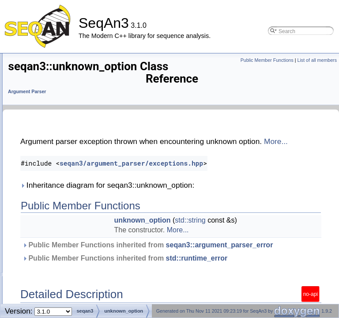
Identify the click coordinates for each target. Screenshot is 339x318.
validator (40, 219)
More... (200, 148)
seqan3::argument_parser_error (186, 262)
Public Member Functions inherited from (203, 257)
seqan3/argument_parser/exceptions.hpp (241, 171)
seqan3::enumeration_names (67, 267)
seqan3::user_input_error (62, 195)
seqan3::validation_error (60, 207)
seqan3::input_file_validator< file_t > (76, 76)
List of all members (317, 60)
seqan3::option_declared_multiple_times (82, 100)
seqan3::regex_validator (60, 135)
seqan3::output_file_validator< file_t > (78, 124)
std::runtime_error (164, 285)
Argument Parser (137, 85)
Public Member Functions (267, 60)
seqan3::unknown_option (61, 183)
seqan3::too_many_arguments (69, 171)
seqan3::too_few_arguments (66, 159)
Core (38, 279)
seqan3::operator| (52, 255)
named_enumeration (56, 88)
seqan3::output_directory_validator (74, 112)
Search (41, 302)
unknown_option (220, 227)
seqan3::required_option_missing (72, 147)
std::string (267, 227)
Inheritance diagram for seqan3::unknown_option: (218, 192)
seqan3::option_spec (56, 243)
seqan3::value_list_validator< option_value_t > (89, 231)
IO (34, 291)
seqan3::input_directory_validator (72, 64)
